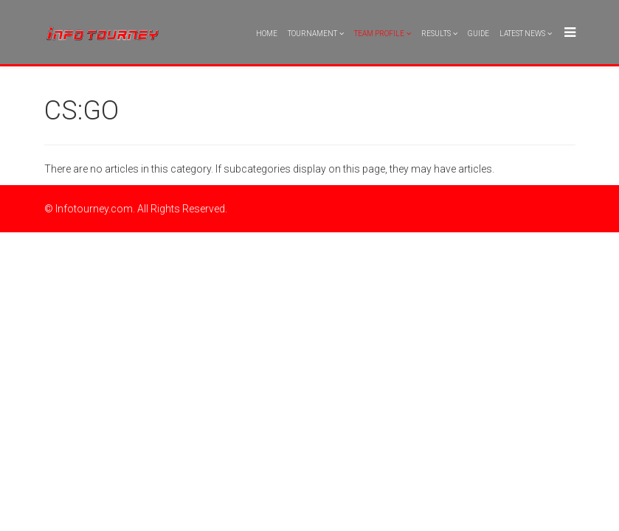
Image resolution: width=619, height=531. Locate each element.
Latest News (522, 34)
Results (436, 34)
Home (266, 34)
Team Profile (379, 34)
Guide (478, 34)
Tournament (312, 34)
